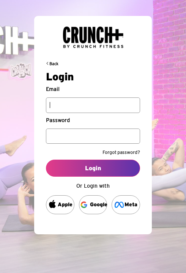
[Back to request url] (93, 34)
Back (53, 64)
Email (53, 89)
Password (58, 120)
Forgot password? (121, 152)
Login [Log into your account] (93, 168)
